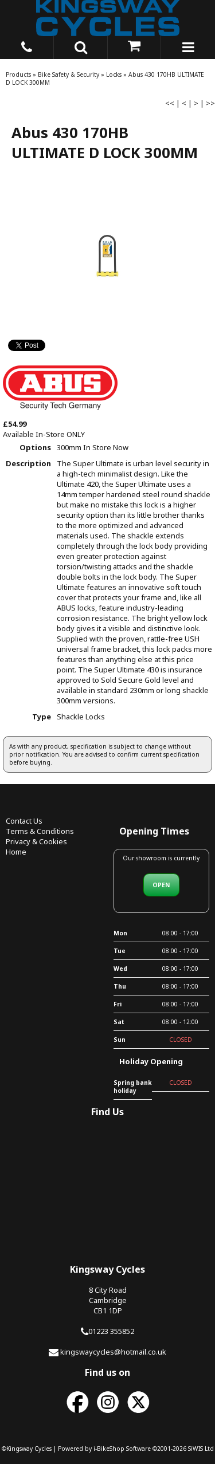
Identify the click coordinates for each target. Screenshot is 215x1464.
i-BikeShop (108, 1449)
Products (18, 74)
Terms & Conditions (40, 831)
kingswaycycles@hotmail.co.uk (113, 1352)
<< (169, 103)
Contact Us (24, 821)
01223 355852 (111, 1331)
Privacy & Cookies (36, 841)
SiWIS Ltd (201, 1449)
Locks (114, 74)
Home (16, 852)
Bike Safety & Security (68, 74)
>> (210, 103)
